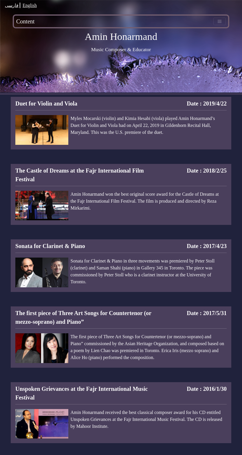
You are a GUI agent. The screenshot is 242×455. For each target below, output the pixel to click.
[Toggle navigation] (219, 21)
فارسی (12, 5)
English (30, 5)
